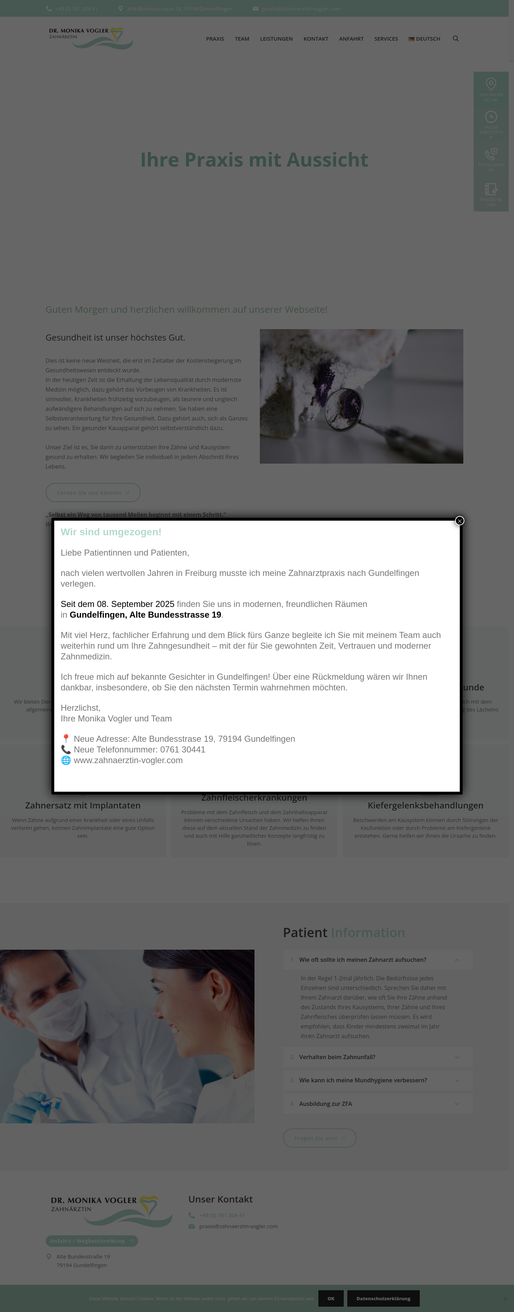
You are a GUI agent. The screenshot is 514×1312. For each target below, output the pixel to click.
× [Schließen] (459, 520)
